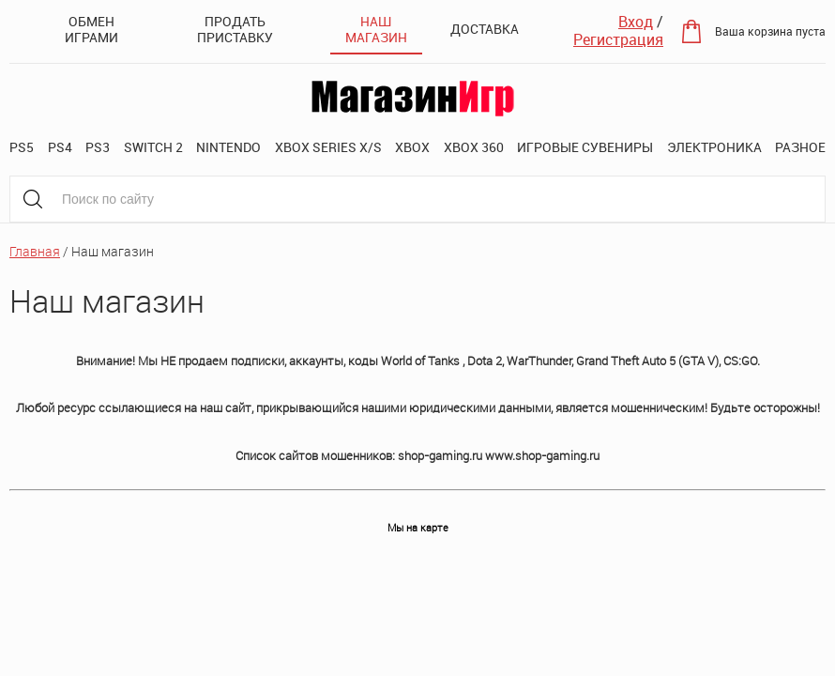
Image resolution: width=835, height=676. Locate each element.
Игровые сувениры (585, 147)
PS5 (21, 147)
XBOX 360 (474, 147)
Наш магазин (376, 29)
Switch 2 (153, 147)
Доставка (484, 29)
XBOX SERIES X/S (328, 147)
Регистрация (618, 39)
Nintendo (228, 147)
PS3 (97, 147)
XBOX (412, 147)
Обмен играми (91, 29)
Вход (635, 21)
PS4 (60, 147)
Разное (800, 147)
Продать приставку (235, 29)
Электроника (714, 147)
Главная (34, 251)
